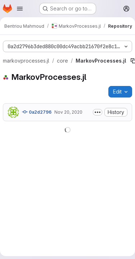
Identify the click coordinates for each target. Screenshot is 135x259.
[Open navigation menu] (20, 8)
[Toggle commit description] (97, 112)
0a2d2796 (36, 112)
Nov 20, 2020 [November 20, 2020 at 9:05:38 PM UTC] (68, 112)
